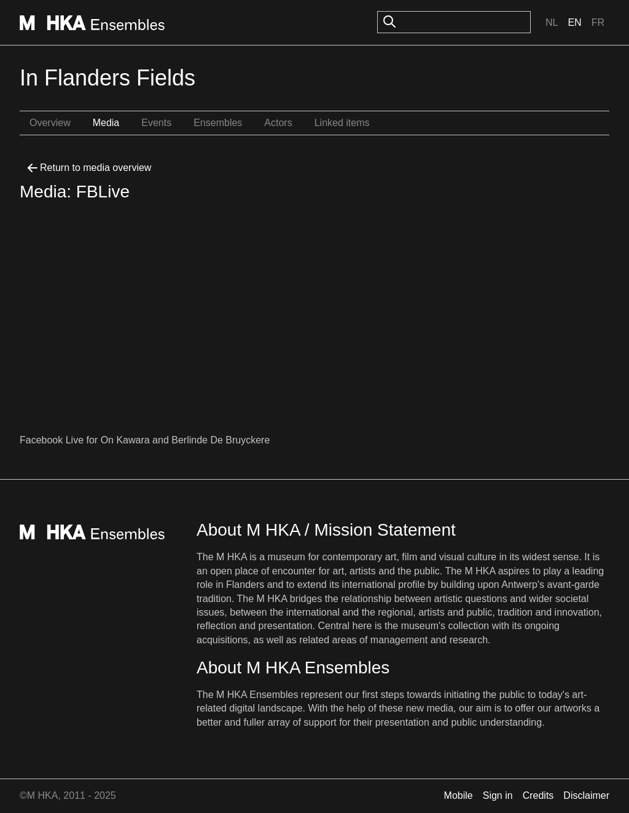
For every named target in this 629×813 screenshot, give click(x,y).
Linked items (342, 122)
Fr (598, 22)
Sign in (498, 795)
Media (106, 122)
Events (156, 122)
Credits (538, 795)
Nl (551, 22)
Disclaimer (586, 795)
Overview (50, 122)
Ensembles (217, 122)
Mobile (458, 795)
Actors (278, 122)
